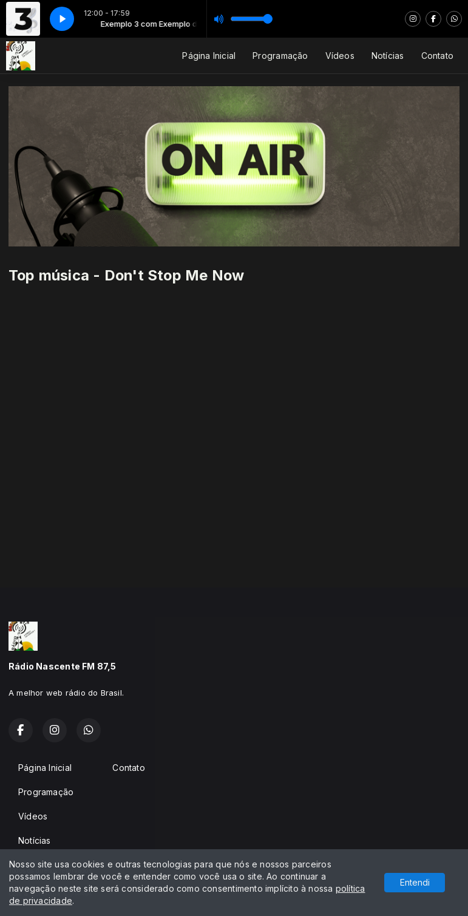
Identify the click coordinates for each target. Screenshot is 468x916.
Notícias (387, 55)
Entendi (415, 882)
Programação (280, 55)
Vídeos (339, 55)
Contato (437, 55)
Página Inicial (209, 55)
